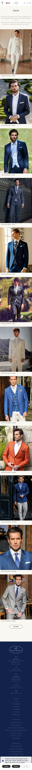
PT (7, 3)
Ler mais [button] (25, 766)
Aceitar (6, 766)
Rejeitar (16, 766)
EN (9, 3)
